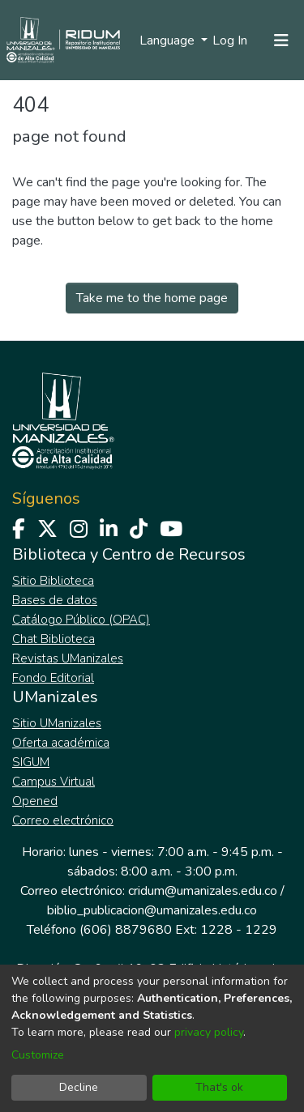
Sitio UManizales (56, 723)
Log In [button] (230, 40)
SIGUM (30, 762)
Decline (78, 1087)
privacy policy (208, 1032)
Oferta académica (60, 743)
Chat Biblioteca (53, 639)
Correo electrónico (62, 820)
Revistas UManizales (67, 658)
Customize (37, 1055)
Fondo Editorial (53, 678)
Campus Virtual (53, 781)
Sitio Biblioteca (53, 581)
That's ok (219, 1087)
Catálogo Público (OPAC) (81, 619)
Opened (35, 801)
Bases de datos (54, 600)
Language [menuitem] (168, 40)
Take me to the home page (152, 298)
